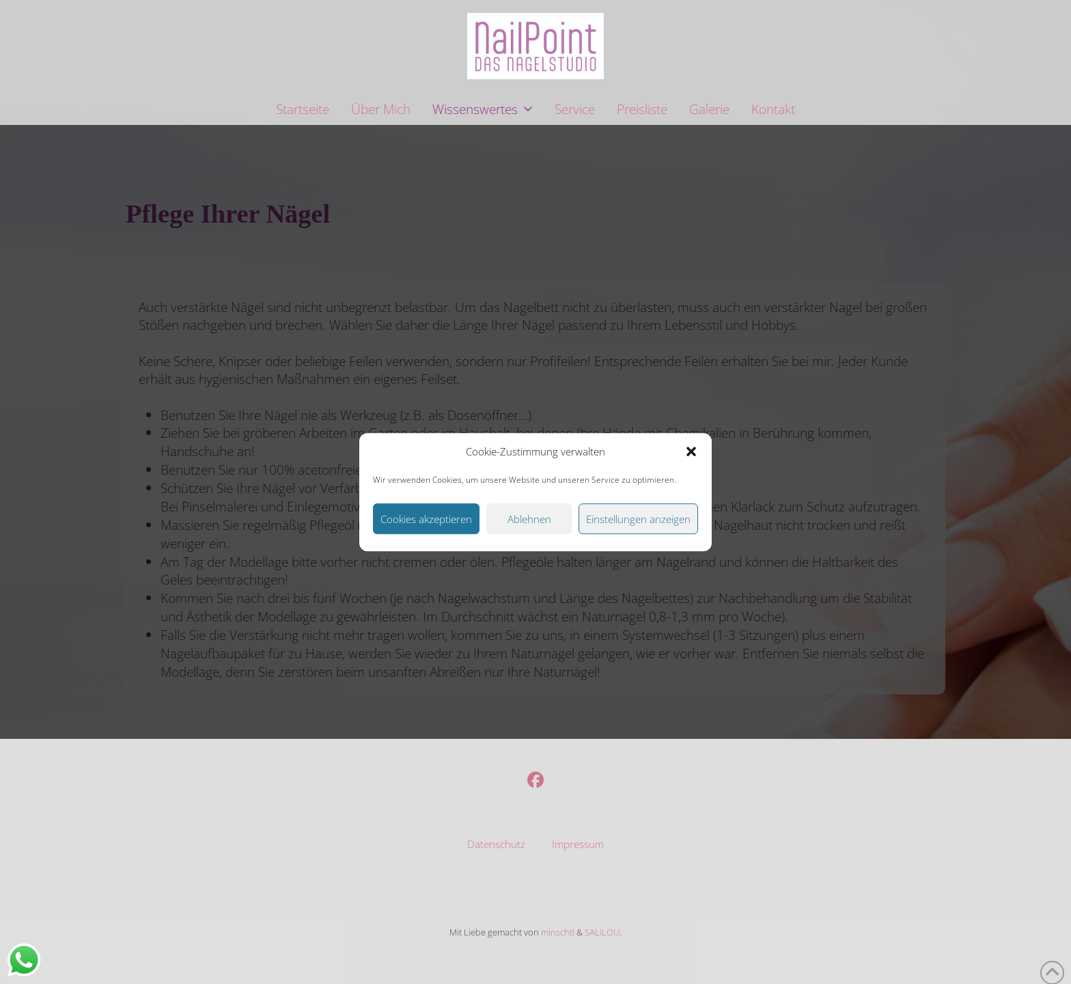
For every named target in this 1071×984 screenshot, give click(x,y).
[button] (691, 452)
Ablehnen (529, 519)
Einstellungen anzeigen (638, 519)
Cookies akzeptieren (426, 519)
